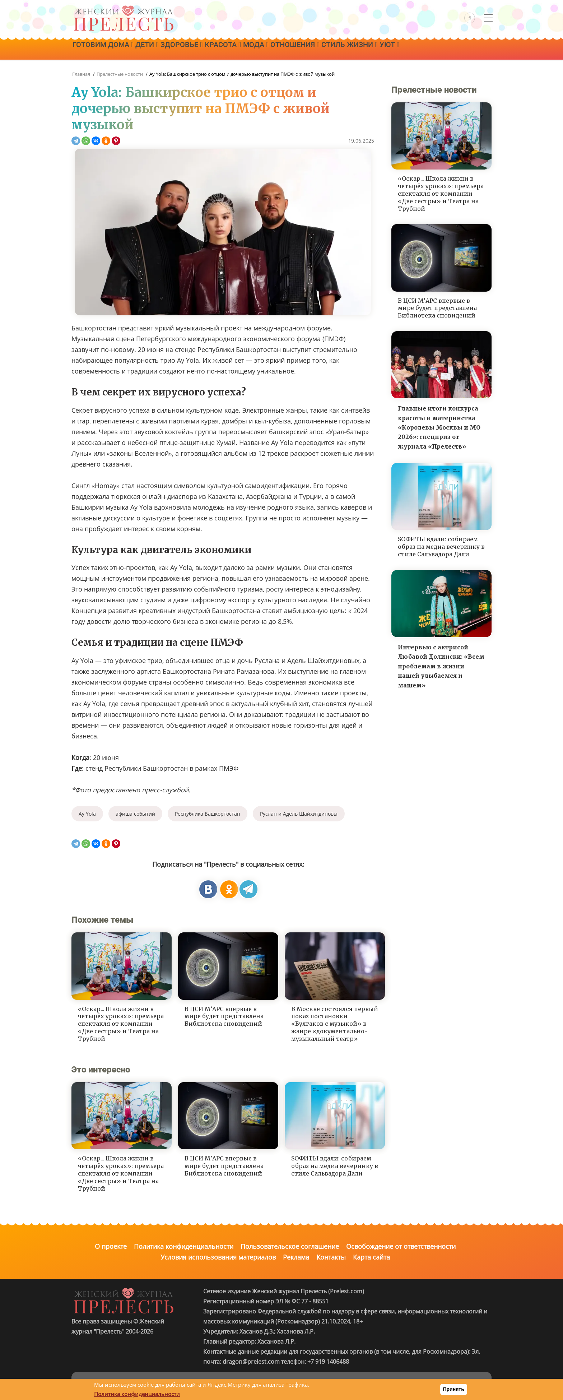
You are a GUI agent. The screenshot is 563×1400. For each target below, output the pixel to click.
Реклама (296, 1257)
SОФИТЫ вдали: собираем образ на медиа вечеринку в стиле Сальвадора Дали (334, 1166)
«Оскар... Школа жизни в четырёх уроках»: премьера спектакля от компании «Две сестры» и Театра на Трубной (121, 1023)
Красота (241, 49)
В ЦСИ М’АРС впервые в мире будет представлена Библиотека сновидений (224, 1016)
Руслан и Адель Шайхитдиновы (299, 813)
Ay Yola (87, 813)
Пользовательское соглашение (290, 1246)
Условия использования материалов (218, 1257)
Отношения (323, 49)
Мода (279, 49)
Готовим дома (105, 49)
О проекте (111, 1246)
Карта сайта (371, 1257)
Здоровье (195, 49)
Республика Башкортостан (207, 813)
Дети (154, 49)
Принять (453, 1389)
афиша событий (135, 813)
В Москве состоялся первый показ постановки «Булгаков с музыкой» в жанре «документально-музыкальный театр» (334, 1023)
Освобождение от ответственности (401, 1246)
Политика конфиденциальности (183, 1246)
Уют (428, 49)
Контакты (331, 1257)
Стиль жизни (383, 49)
